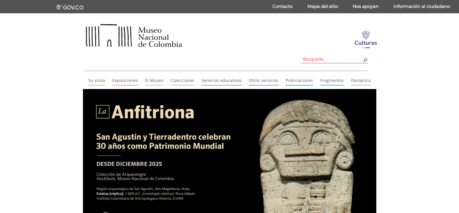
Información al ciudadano (421, 6)
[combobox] (332, 59)
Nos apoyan (365, 6)
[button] (365, 60)
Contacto (282, 6)
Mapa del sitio (322, 6)
